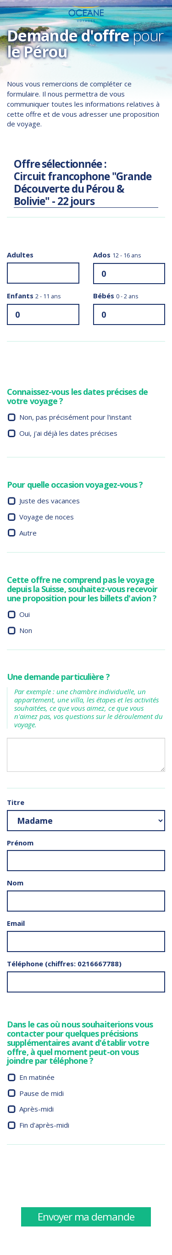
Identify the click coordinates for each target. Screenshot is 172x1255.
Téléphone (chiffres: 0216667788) (64, 963)
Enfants (34, 295)
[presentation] (76, 1179)
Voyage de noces (46, 516)
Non (25, 630)
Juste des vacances (49, 500)
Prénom (20, 842)
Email (16, 923)
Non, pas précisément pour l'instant (75, 417)
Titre (15, 802)
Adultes (20, 254)
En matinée (37, 1077)
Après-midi (36, 1108)
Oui (24, 614)
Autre (28, 532)
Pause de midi (41, 1093)
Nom (15, 882)
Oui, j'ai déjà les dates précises (68, 433)
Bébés (116, 295)
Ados (117, 254)
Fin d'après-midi (44, 1125)
